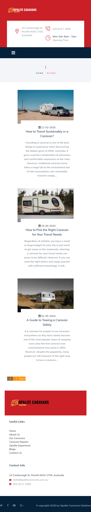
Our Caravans (17, 438)
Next (22, 378)
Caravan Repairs (18, 441)
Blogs (12, 449)
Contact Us (15, 452)
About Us (14, 434)
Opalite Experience (20, 445)
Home (40, 73)
